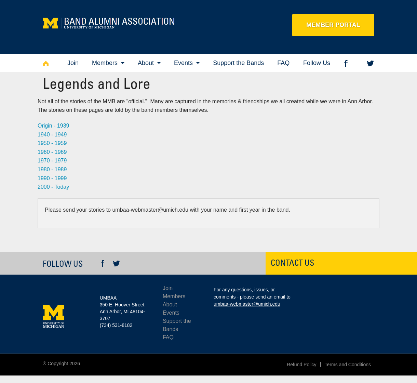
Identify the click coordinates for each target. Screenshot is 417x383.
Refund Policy (301, 364)
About (146, 63)
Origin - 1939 (53, 126)
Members (105, 63)
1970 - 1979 (52, 160)
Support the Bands (238, 63)
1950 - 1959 (52, 143)
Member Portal (333, 25)
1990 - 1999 (52, 178)
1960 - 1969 (52, 152)
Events (183, 63)
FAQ (283, 63)
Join (73, 63)
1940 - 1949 (52, 134)
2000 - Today (53, 187)
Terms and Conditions (348, 364)
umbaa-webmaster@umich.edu (247, 304)
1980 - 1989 (52, 169)
